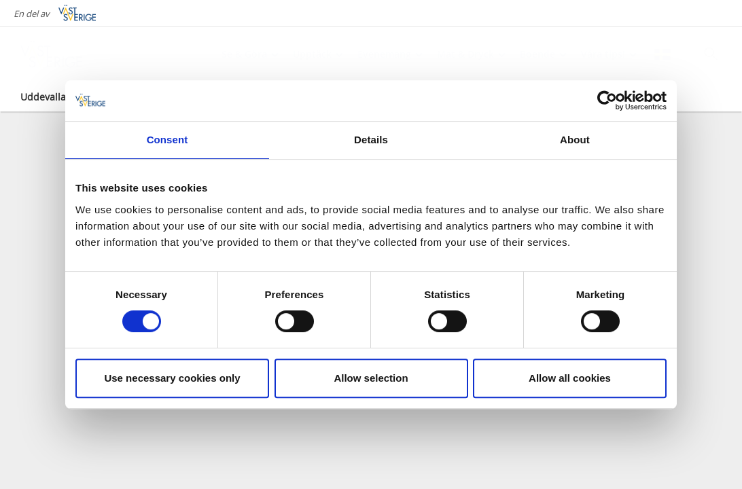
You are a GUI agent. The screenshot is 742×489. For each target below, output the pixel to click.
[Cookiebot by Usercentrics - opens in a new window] (607, 100)
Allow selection (371, 378)
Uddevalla (43, 96)
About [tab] (575, 139)
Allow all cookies (570, 378)
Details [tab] (371, 139)
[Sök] (711, 53)
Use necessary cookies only (172, 378)
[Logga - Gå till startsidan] (68, 54)
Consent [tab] (167, 139)
